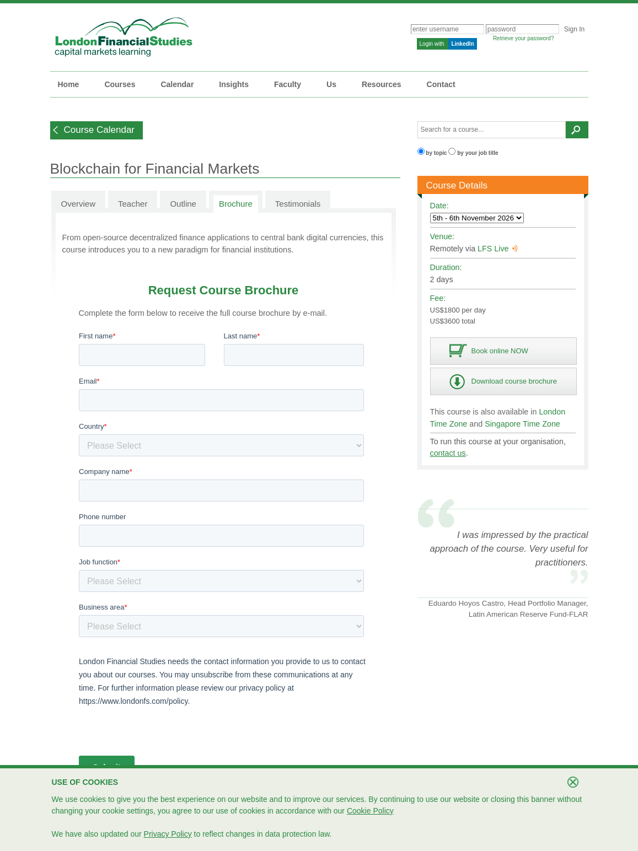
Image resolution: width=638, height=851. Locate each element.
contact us (448, 453)
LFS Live (497, 248)
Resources (381, 84)
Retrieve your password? (523, 38)
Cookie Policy (370, 810)
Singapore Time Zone (522, 423)
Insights (234, 84)
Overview (78, 203)
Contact (441, 84)
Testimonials (298, 203)
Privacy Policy (168, 834)
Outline (183, 203)
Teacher (132, 203)
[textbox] (492, 130)
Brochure (236, 203)
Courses (119, 84)
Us (331, 84)
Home (68, 84)
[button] (96, 130)
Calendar (177, 84)
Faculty (287, 84)
